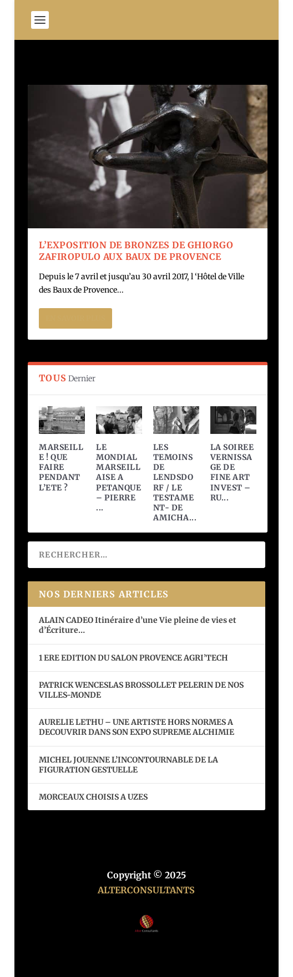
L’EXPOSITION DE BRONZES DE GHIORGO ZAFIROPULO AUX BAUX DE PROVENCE (136, 250)
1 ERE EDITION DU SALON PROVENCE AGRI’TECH (133, 658)
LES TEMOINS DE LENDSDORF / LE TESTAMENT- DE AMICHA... (175, 482)
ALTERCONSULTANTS (146, 890)
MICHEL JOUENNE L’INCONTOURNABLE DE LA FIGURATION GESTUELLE (128, 765)
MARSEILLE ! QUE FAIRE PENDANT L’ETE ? (61, 467)
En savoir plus (75, 318)
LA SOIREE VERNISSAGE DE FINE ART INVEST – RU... (232, 472)
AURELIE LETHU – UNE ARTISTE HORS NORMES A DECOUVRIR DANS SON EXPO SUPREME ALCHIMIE (136, 727)
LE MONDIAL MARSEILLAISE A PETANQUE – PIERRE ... (118, 477)
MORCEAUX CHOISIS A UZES (93, 797)
